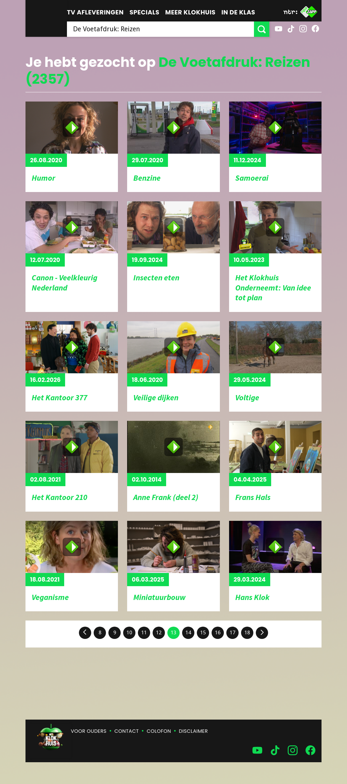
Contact (127, 731)
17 (232, 632)
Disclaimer (193, 731)
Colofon (159, 731)
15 (203, 632)
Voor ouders (89, 731)
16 (217, 632)
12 (159, 632)
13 (173, 632)
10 (129, 632)
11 (144, 632)
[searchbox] (160, 29)
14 (188, 632)
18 (247, 632)
